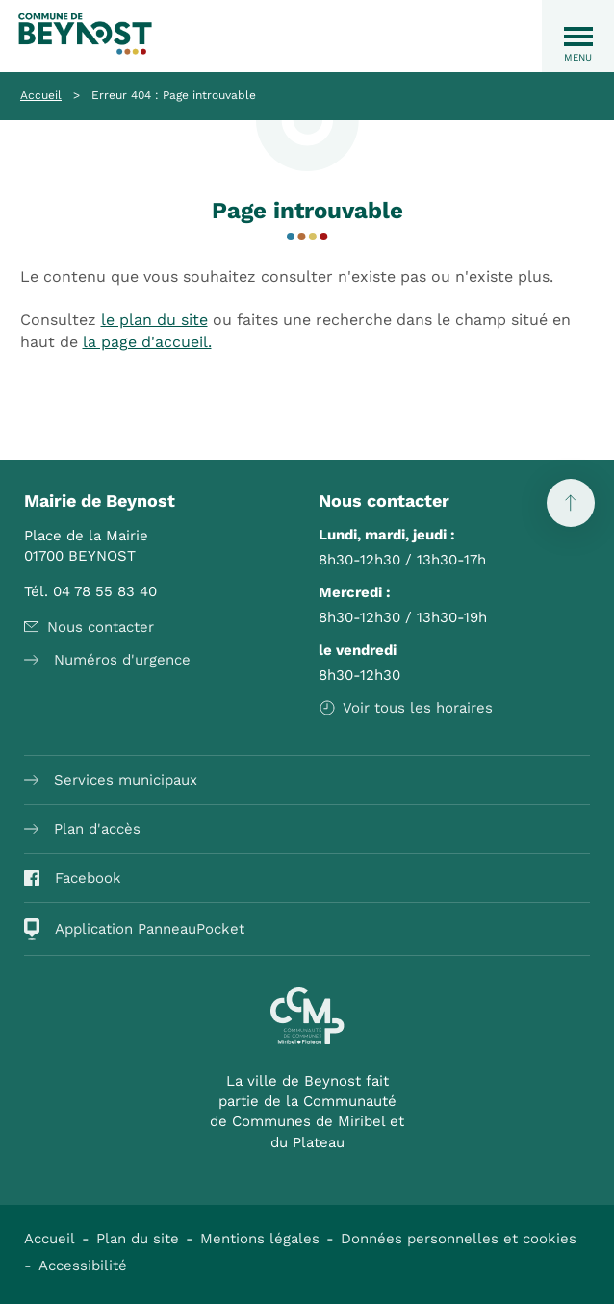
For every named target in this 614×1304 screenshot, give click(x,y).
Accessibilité (82, 1265)
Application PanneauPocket (134, 929)
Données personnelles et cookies (458, 1238)
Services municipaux (110, 780)
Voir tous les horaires (406, 707)
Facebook (72, 878)
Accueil (41, 95)
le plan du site (154, 320)
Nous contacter (89, 627)
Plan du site (137, 1238)
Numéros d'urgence (107, 659)
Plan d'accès (82, 829)
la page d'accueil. (147, 342)
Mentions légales (260, 1238)
